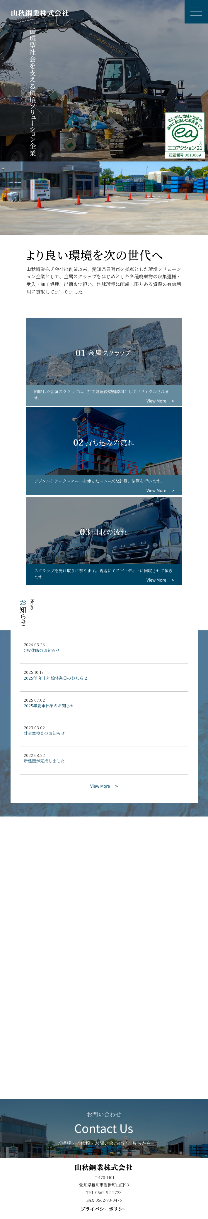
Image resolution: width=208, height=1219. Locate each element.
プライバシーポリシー (104, 1208)
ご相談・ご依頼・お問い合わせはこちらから (104, 1129)
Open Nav (199, 6)
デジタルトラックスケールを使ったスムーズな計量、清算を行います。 (99, 481)
